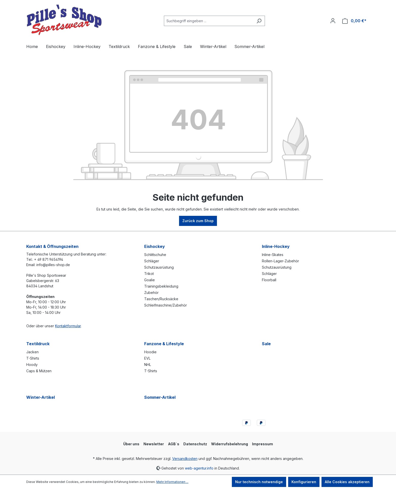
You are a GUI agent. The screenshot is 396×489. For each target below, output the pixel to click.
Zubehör (151, 292)
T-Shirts (32, 358)
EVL (147, 358)
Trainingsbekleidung (161, 286)
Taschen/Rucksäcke (161, 299)
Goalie (149, 280)
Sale (266, 343)
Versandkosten (184, 458)
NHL (147, 364)
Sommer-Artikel (160, 397)
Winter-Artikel (40, 397)
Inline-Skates (272, 254)
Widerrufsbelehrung (229, 444)
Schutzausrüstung (159, 267)
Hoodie (150, 352)
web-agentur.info (199, 468)
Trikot (149, 273)
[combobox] (208, 21)
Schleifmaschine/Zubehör (165, 305)
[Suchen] (259, 21)
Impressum (262, 444)
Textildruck (37, 343)
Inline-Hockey (276, 246)
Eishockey (154, 246)
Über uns (131, 444)
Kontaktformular (68, 326)
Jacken (32, 352)
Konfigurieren (303, 482)
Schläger (151, 261)
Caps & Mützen (39, 371)
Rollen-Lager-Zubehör (280, 261)
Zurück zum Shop (198, 221)
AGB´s (173, 444)
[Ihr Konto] (333, 21)
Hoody (32, 364)
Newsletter (153, 444)
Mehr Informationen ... (172, 482)
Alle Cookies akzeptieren (347, 482)
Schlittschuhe (155, 254)
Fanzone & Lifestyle (164, 343)
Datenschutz (195, 444)
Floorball (269, 280)
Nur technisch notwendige (259, 482)
